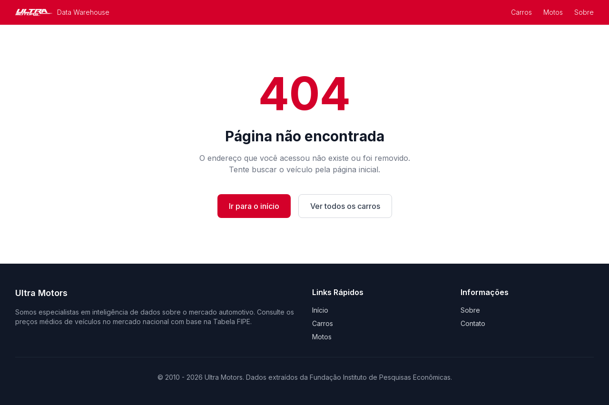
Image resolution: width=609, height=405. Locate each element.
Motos (553, 12)
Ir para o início (254, 206)
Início (320, 310)
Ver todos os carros (345, 206)
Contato (473, 323)
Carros (521, 12)
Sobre (584, 12)
